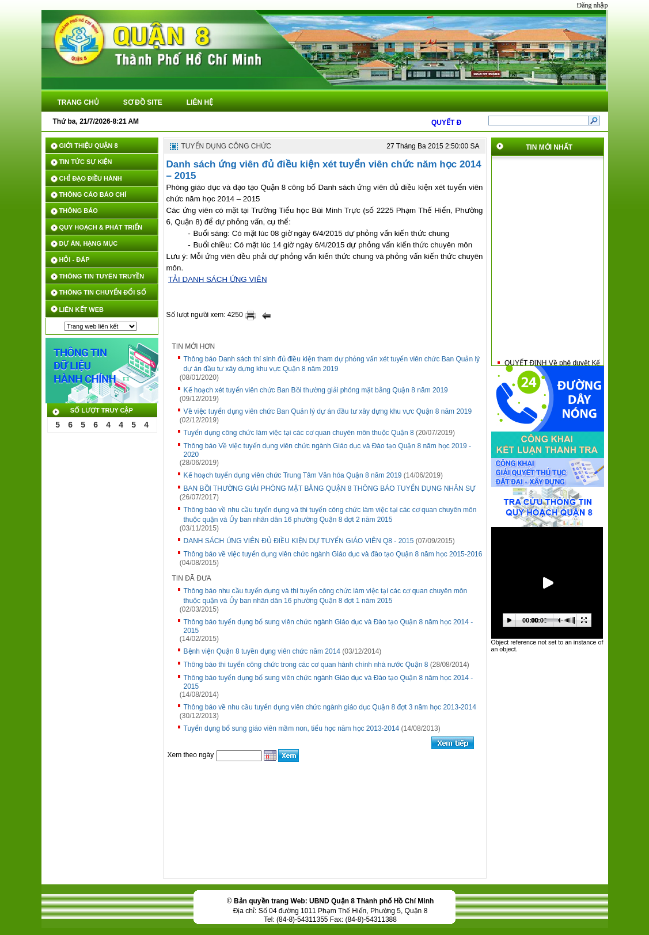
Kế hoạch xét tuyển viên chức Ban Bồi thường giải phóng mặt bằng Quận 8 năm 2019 (316, 390)
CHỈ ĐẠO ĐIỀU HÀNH (90, 178)
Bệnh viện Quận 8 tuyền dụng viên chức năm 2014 (262, 651)
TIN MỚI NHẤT (549, 147)
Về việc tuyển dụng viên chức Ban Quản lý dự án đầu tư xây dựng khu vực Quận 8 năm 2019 (328, 411)
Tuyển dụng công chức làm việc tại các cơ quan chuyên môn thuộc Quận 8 (299, 433)
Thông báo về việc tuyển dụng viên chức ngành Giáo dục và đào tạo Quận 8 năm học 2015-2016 (333, 554)
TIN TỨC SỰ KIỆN (85, 161)
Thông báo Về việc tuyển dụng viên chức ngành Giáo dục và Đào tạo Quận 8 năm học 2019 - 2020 (328, 450)
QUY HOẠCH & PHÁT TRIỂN (101, 227)
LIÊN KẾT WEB (81, 309)
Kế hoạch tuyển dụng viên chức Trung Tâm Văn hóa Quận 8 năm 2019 (293, 475)
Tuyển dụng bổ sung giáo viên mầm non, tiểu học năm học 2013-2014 (292, 728)
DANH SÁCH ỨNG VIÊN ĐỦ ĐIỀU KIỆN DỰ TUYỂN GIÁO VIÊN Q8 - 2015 (299, 541)
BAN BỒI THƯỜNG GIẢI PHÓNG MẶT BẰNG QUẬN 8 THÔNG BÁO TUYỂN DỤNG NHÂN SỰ (330, 488)
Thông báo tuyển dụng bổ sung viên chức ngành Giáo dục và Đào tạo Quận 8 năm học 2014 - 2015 (328, 626)
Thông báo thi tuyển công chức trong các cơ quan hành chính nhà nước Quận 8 (306, 665)
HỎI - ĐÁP (74, 259)
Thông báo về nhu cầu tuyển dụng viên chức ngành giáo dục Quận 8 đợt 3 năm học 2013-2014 (330, 707)
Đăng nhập (592, 5)
